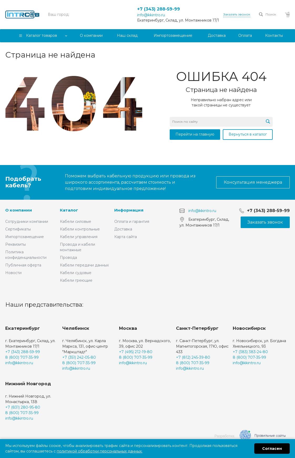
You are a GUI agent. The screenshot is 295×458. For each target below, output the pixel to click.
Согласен (272, 448)
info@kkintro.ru (151, 15)
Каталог (69, 210)
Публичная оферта (23, 265)
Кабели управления (78, 236)
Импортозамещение (24, 236)
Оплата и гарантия (131, 221)
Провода (68, 257)
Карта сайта (125, 236)
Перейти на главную (194, 134)
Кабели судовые (75, 272)
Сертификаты (18, 229)
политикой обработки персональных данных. (99, 451)
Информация (128, 210)
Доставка (123, 229)
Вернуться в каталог (248, 134)
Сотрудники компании (26, 221)
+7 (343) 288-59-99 (158, 9)
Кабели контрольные (80, 229)
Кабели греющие (76, 280)
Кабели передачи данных (84, 265)
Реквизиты (15, 244)
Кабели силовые (75, 221)
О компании (18, 210)
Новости (13, 272)
